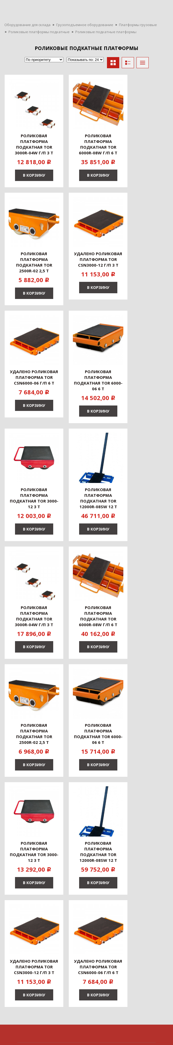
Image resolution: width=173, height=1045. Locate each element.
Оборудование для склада (27, 24)
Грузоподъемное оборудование (84, 24)
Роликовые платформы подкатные (39, 31)
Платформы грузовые (138, 24)
